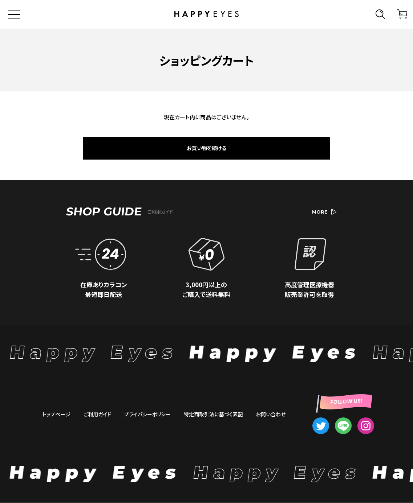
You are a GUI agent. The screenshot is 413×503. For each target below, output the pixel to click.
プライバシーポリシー (147, 414)
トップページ (56, 414)
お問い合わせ (271, 414)
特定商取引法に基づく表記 (213, 414)
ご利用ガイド (97, 414)
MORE (324, 212)
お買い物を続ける (206, 148)
